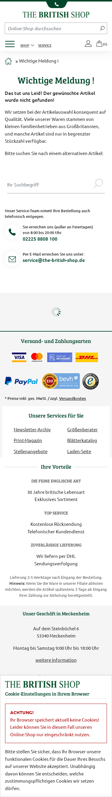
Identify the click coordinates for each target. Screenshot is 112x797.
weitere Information (56, 660)
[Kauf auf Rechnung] (59, 357)
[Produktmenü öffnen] (12, 42)
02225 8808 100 (40, 238)
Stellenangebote (30, 451)
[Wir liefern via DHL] (87, 357)
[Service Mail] (12, 260)
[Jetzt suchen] (102, 28)
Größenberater (82, 429)
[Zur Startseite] (8, 61)
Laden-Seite (79, 451)
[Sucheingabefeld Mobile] (51, 28)
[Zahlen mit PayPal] (23, 381)
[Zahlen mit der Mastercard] (37, 357)
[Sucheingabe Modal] (49, 184)
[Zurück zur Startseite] (56, 14)
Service (45, 45)
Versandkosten (72, 398)
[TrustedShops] (90, 381)
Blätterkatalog (82, 440)
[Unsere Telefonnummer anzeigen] (56, 4)
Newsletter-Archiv (32, 429)
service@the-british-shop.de (54, 259)
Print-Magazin (28, 440)
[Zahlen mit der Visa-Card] (19, 357)
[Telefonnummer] (12, 233)
